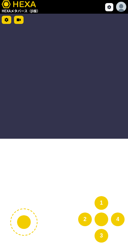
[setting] (109, 7)
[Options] (121, 7)
